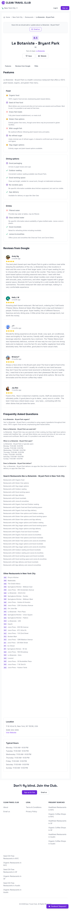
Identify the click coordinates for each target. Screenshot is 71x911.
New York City (18, 17)
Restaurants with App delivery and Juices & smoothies (22, 565)
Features (8, 66)
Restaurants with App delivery (13, 495)
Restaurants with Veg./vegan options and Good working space (25, 525)
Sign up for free (29, 792)
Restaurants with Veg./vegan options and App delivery (22, 528)
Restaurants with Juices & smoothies (16, 501)
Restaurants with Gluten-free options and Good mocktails (23, 538)
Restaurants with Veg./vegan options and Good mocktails (23, 544)
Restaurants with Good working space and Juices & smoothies (25, 559)
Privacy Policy (31, 811)
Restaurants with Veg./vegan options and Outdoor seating (23, 522)
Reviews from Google (22, 66)
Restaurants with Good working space (16, 492)
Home (6, 17)
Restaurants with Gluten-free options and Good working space (25, 516)
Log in (55, 8)
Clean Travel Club (31, 904)
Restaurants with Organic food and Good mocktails (21, 532)
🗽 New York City (10, 8)
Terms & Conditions (33, 807)
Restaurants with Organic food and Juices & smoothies (22, 535)
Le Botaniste (40, 51)
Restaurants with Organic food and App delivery (20, 510)
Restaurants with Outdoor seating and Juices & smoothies (23, 553)
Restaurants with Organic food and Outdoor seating (21, 504)
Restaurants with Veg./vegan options (16, 486)
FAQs (36, 66)
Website (42, 56)
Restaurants (29, 17)
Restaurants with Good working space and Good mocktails (23, 556)
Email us (35, 29)
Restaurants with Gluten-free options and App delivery (22, 519)
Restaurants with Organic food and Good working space (22, 507)
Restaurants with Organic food (13, 480)
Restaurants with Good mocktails (14, 498)
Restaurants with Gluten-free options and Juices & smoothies (24, 541)
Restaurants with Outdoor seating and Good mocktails (22, 550)
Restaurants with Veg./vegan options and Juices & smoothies (24, 547)
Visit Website (11, 732)
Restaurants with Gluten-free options (16, 483)
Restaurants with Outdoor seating (14, 489)
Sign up (65, 8)
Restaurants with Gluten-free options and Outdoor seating (23, 513)
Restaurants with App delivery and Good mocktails (20, 562)
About (5, 807)
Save (29, 56)
